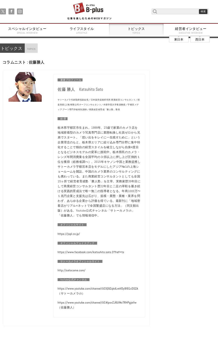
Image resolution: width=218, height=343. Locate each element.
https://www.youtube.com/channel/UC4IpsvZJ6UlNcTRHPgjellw (97, 302)
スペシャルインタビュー (27, 30)
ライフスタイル (82, 30)
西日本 (199, 39)
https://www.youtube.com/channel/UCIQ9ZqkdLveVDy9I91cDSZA (98, 288)
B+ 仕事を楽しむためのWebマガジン (89, 11)
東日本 (178, 39)
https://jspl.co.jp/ (69, 234)
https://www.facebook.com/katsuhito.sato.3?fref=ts (91, 252)
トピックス (136, 30)
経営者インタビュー (191, 30)
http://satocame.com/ (71, 270)
